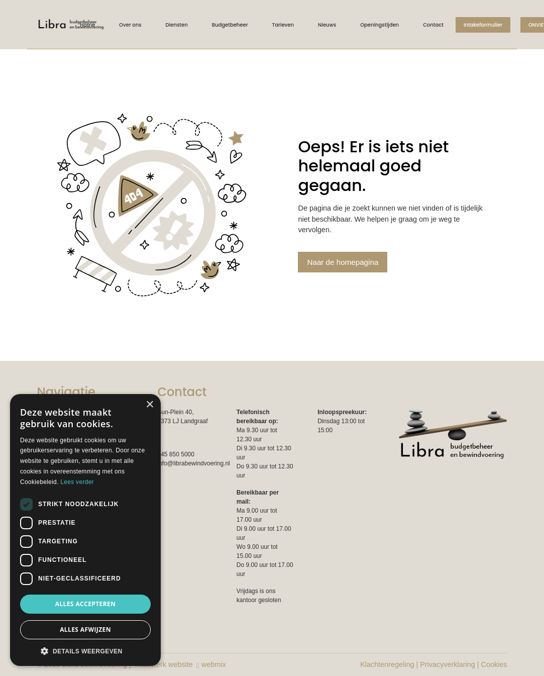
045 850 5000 (176, 454)
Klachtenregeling (387, 664)
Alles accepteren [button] (85, 604)
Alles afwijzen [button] (85, 629)
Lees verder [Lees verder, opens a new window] (77, 482)
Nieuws (327, 25)
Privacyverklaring (447, 664)
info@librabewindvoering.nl (194, 463)
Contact (433, 25)
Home (87, 25)
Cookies (494, 664)
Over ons (130, 25)
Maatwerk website (164, 664)
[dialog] (85, 530)
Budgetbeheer (230, 25)
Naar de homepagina (342, 262)
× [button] (149, 405)
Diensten (177, 25)
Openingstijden (379, 25)
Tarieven (283, 25)
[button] (85, 651)
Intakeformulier (483, 25)
